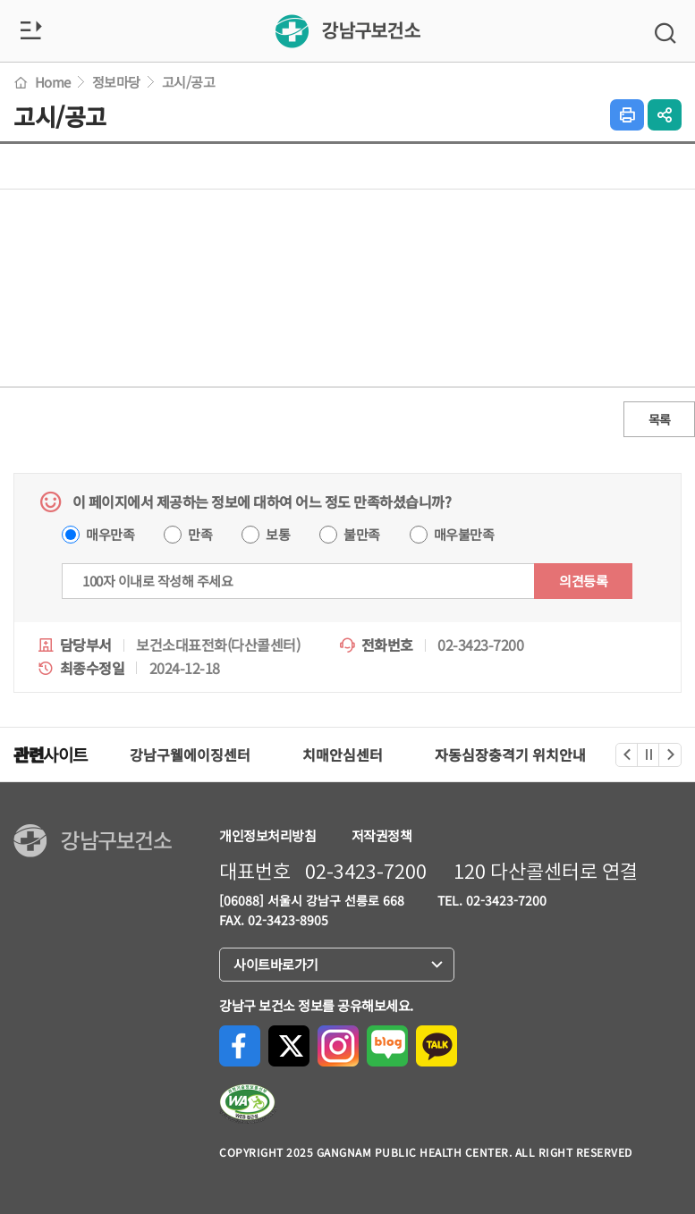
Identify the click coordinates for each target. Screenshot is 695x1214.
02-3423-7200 (366, 871)
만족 (200, 535)
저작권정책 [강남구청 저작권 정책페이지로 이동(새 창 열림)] (382, 835)
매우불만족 (464, 535)
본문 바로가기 (0, 0)
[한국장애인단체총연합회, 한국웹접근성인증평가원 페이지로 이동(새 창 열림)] (248, 1104)
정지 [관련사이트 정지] (649, 755)
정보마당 (116, 81)
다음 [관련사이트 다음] (671, 755)
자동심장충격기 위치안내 (510, 754)
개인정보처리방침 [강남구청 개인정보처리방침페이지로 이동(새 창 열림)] (267, 835)
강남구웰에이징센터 (190, 754)
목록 (659, 419)
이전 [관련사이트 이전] (627, 755)
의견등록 (583, 580)
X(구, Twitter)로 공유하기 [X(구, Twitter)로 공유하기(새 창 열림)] (288, 1045)
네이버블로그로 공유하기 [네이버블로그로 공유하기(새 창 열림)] (387, 1045)
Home (42, 81)
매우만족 (110, 535)
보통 (278, 535)
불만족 (361, 535)
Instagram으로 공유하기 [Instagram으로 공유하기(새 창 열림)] (338, 1045)
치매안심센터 (342, 754)
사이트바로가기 (281, 965)
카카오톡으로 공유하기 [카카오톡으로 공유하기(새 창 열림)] (436, 1045)
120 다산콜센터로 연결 (545, 871)
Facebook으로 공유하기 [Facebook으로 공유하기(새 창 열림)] (239, 1045)
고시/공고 (189, 81)
